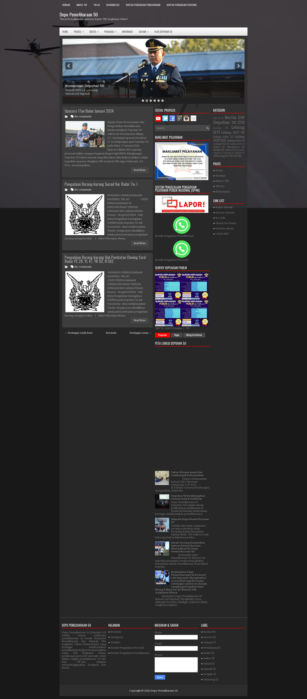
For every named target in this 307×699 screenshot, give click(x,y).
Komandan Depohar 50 (84, 86)
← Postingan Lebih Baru (79, 332)
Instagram (117, 637)
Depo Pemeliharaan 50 (79, 14)
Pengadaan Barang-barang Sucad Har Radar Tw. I (101, 184)
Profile (80, 30)
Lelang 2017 (230, 132)
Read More (140, 170)
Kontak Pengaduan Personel (182, 4)
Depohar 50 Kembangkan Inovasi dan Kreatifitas (188, 497)
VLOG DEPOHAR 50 (163, 32)
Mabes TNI (82, 4)
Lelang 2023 (236, 144)
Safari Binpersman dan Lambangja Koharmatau (187, 474)
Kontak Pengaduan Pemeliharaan (143, 4)
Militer (216, 147)
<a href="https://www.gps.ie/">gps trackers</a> (182, 407)
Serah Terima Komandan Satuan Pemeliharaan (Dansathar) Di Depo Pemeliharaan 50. (188, 547)
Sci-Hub (220, 217)
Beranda (111, 332)
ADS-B (216, 118)
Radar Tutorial (224, 207)
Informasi (127, 32)
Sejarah (216, 153)
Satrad (239, 150)
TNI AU (96, 4)
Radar (216, 149)
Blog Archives (194, 335)
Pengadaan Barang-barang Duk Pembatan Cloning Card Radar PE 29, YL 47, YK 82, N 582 (105, 259)
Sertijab (227, 153)
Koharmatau (112, 4)
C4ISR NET (222, 233)
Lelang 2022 (219, 143)
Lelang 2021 (234, 140)
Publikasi (111, 30)
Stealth (238, 153)
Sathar (228, 150)
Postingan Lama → (140, 332)
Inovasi (217, 128)
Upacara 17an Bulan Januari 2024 (89, 111)
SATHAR (145, 30)
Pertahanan (233, 147)
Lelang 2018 (220, 136)
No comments (83, 116)
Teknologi (219, 155)
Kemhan (66, 4)
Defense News (225, 228)
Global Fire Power (226, 223)
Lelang (238, 127)
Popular (162, 335)
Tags (176, 335)
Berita (95, 30)
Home (65, 32)
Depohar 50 (224, 122)
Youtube (115, 642)
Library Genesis (225, 212)
